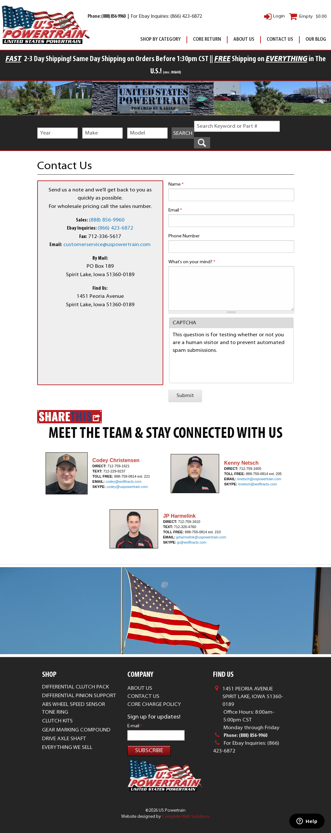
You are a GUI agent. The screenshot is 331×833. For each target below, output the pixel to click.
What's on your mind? (191, 262)
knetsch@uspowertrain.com (259, 479)
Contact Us (280, 39)
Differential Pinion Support (79, 695)
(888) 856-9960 (106, 220)
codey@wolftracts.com (124, 481)
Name (176, 184)
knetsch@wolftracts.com (257, 484)
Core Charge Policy (154, 704)
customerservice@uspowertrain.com (107, 244)
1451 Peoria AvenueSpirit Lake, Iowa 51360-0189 (252, 697)
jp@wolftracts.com (191, 542)
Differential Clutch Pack (75, 687)
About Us (243, 39)
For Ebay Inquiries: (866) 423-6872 (166, 16)
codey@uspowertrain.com (127, 487)
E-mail (134, 726)
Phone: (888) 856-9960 (107, 16)
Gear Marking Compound (76, 730)
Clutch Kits (57, 721)
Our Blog (315, 39)
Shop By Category (160, 39)
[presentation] (222, 367)
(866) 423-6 (111, 228)
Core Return (207, 39)
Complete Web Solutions (186, 817)
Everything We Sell (67, 747)
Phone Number (184, 236)
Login (279, 16)
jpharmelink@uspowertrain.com (201, 537)
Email (175, 210)
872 (128, 228)
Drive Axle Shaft (64, 738)
